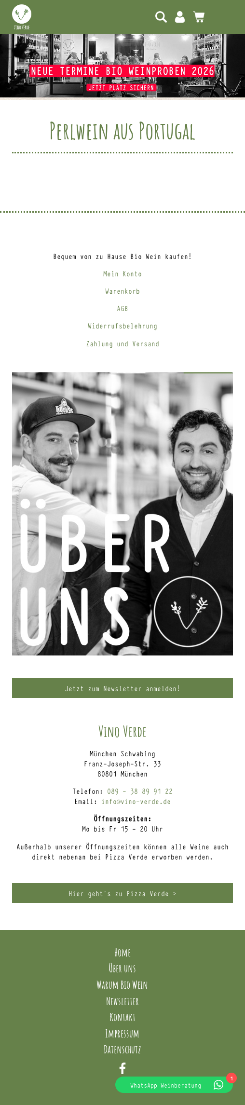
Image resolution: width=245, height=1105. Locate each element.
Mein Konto (180, 17)
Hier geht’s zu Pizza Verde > (122, 893)
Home (122, 952)
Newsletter (122, 1001)
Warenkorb (122, 290)
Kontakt (122, 1016)
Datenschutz (122, 1049)
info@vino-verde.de (136, 800)
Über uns (122, 968)
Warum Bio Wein (122, 984)
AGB (122, 308)
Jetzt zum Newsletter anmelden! (122, 688)
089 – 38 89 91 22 (140, 790)
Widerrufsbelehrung (122, 325)
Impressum (122, 1033)
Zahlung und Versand (122, 343)
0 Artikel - (198, 17)
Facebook (122, 1068)
